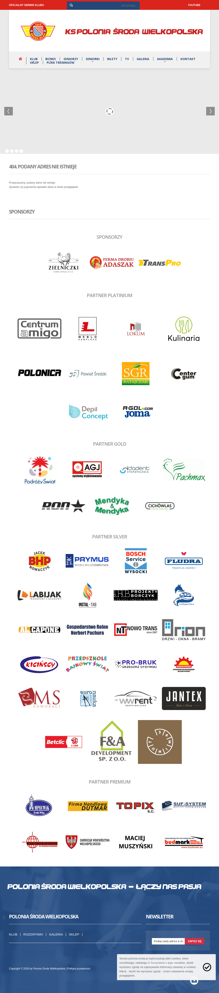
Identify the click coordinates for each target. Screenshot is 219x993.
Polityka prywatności (78, 968)
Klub (34, 59)
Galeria (143, 59)
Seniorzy (71, 59)
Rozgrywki (33, 934)
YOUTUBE (194, 5)
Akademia (165, 59)
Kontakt (188, 59)
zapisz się (194, 941)
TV (127, 59)
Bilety (112, 59)
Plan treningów (60, 62)
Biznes (50, 59)
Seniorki (92, 59)
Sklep (34, 62)
